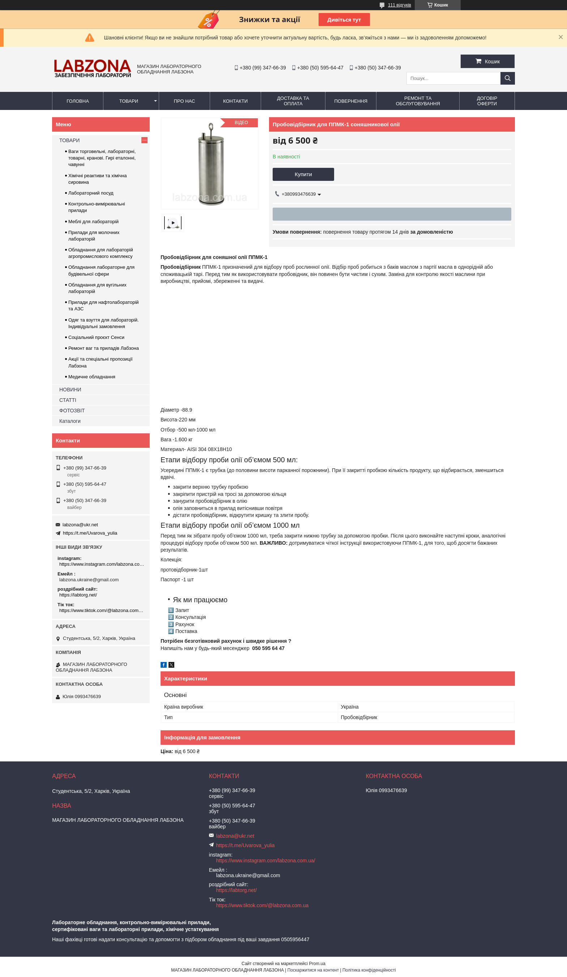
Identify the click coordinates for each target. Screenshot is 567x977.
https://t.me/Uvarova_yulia (90, 533)
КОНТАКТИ (235, 101)
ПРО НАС (184, 101)
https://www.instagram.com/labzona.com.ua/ (101, 564)
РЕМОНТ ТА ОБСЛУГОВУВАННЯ (418, 100)
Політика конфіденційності (369, 970)
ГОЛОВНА (78, 101)
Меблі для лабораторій (93, 221)
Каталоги (70, 421)
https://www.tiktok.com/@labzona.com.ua (101, 610)
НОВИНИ (70, 389)
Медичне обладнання (91, 376)
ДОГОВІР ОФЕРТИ (487, 100)
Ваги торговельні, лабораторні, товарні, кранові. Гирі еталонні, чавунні (102, 158)
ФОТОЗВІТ (72, 410)
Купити (303, 174)
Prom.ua (317, 963)
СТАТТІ (67, 400)
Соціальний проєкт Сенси (96, 337)
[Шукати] (507, 78)
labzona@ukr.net (80, 524)
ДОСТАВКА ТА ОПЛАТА (293, 100)
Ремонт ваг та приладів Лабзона (103, 348)
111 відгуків (399, 5)
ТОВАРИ (128, 101)
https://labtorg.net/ (78, 595)
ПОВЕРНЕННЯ (350, 101)
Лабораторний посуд (91, 193)
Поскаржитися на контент (313, 970)
